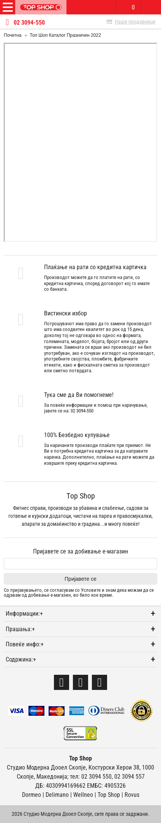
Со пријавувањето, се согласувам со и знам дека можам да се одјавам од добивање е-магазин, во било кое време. (79, 593)
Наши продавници (135, 22)
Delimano (57, 794)
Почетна (12, 35)
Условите (91, 590)
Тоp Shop (109, 794)
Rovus (132, 794)
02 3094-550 (29, 22)
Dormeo (31, 794)
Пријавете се (80, 579)
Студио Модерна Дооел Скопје (46, 767)
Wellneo (83, 794)
